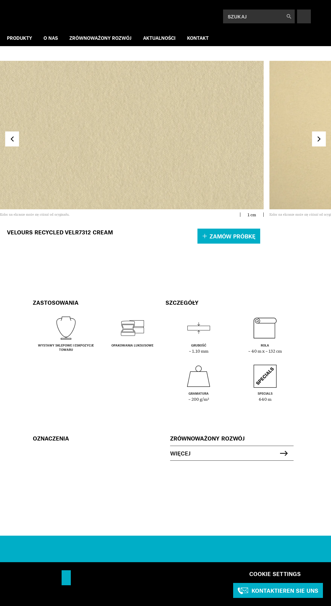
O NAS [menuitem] (50, 38)
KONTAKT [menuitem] (198, 38)
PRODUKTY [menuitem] (19, 38)
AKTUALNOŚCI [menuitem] (159, 38)
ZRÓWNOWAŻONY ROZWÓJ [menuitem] (100, 38)
